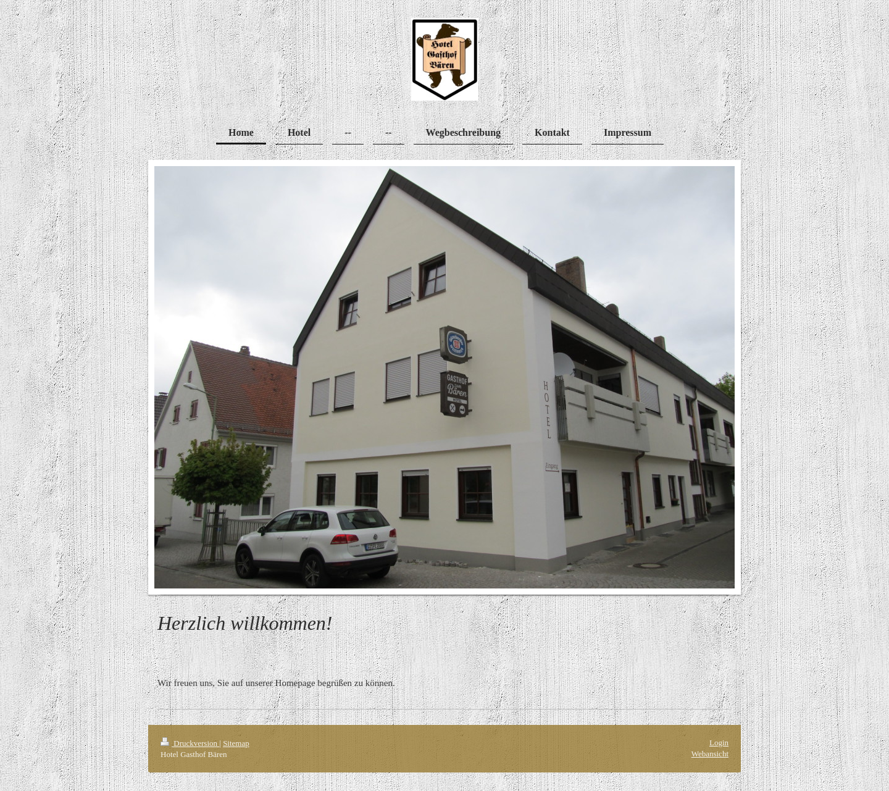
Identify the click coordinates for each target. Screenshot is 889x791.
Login (718, 742)
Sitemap (236, 743)
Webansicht (709, 753)
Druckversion (190, 743)
